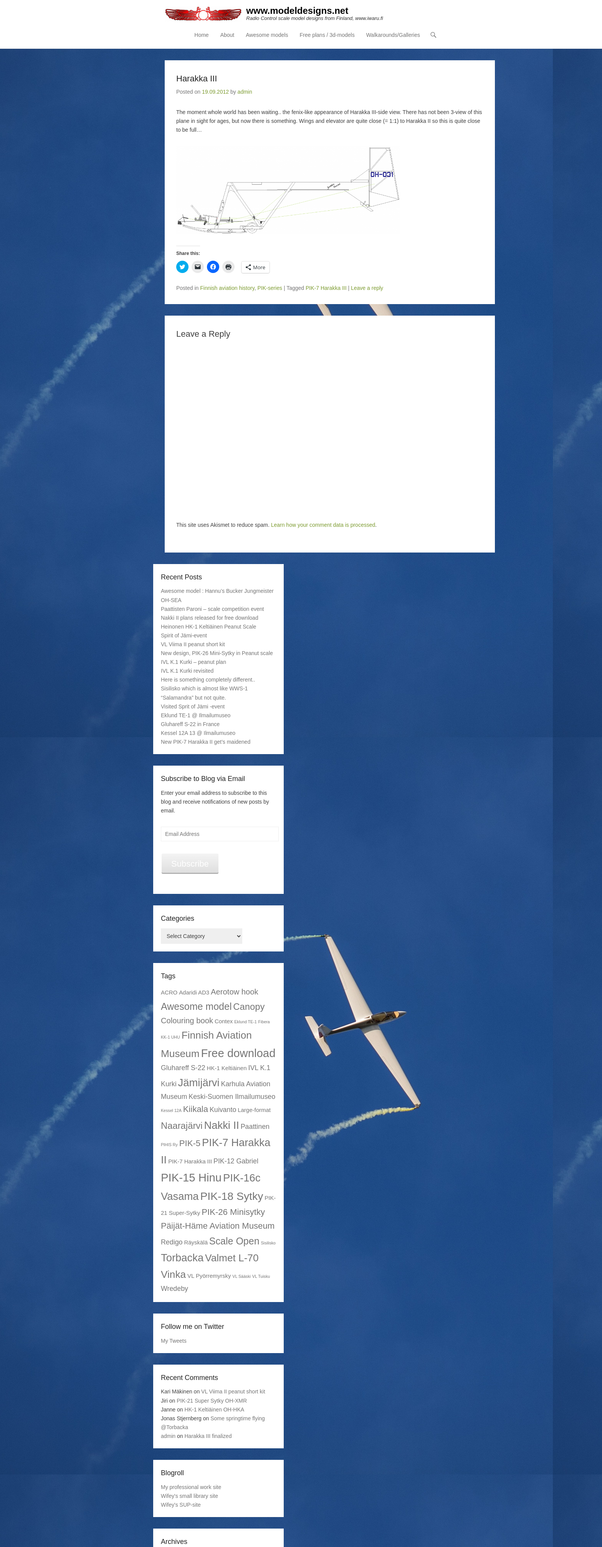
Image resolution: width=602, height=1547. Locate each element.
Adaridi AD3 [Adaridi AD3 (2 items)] (194, 992)
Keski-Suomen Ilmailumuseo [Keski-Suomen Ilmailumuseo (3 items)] (232, 1096)
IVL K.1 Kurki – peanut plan (193, 662)
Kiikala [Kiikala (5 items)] (195, 1109)
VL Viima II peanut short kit (193, 644)
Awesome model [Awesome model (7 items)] (196, 1006)
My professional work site (191, 1487)
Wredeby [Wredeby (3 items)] (174, 1288)
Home (201, 35)
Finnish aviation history (227, 288)
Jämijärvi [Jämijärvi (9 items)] (199, 1083)
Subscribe (190, 864)
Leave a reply (367, 288)
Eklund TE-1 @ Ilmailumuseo (195, 715)
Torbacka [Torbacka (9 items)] (182, 1258)
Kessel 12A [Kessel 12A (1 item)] (171, 1110)
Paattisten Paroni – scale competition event (212, 609)
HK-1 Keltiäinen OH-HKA (215, 1409)
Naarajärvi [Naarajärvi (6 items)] (182, 1125)
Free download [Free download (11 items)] (238, 1053)
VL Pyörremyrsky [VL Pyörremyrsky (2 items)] (209, 1276)
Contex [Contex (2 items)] (224, 1021)
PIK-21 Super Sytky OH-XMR (212, 1401)
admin (245, 92)
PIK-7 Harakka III (326, 288)
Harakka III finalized (208, 1436)
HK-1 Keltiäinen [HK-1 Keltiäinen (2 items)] (227, 1068)
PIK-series (269, 288)
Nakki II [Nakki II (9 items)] (221, 1125)
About (227, 35)
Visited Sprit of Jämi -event (193, 706)
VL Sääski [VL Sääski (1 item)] (241, 1276)
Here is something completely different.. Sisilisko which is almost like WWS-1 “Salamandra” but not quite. (208, 689)
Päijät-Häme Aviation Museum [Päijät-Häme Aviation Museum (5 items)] (218, 1226)
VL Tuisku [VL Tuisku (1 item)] (261, 1276)
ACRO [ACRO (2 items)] (169, 992)
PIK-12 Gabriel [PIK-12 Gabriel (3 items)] (235, 1161)
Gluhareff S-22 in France (190, 724)
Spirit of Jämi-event (184, 635)
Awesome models (267, 35)
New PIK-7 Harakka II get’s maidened (205, 742)
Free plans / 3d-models (326, 35)
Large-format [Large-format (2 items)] (254, 1110)
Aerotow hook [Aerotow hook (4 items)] (234, 992)
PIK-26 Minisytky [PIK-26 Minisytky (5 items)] (233, 1212)
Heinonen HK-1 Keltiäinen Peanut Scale (208, 627)
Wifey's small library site (189, 1496)
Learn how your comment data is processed (323, 525)
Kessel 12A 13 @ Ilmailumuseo (198, 733)
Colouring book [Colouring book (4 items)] (187, 1020)
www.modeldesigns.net (297, 10)
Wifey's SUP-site (181, 1505)
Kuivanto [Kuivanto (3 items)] (223, 1110)
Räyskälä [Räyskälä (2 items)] (196, 1242)
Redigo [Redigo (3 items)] (172, 1242)
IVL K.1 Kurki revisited (187, 671)
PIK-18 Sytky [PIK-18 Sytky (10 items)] (231, 1196)
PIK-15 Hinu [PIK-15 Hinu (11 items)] (191, 1177)
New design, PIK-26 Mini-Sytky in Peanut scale (217, 653)
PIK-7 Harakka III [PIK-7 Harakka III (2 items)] (190, 1161)
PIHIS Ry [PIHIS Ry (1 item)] (169, 1144)
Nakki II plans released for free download (209, 618)
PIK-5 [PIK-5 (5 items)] (189, 1143)
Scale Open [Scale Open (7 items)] (234, 1241)
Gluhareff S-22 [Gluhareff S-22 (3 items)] (183, 1068)
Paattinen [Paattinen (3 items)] (255, 1126)
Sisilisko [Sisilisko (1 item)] (268, 1243)
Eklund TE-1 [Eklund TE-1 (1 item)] (245, 1021)
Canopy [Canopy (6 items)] (249, 1006)
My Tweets (174, 1341)
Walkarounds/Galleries (393, 35)
